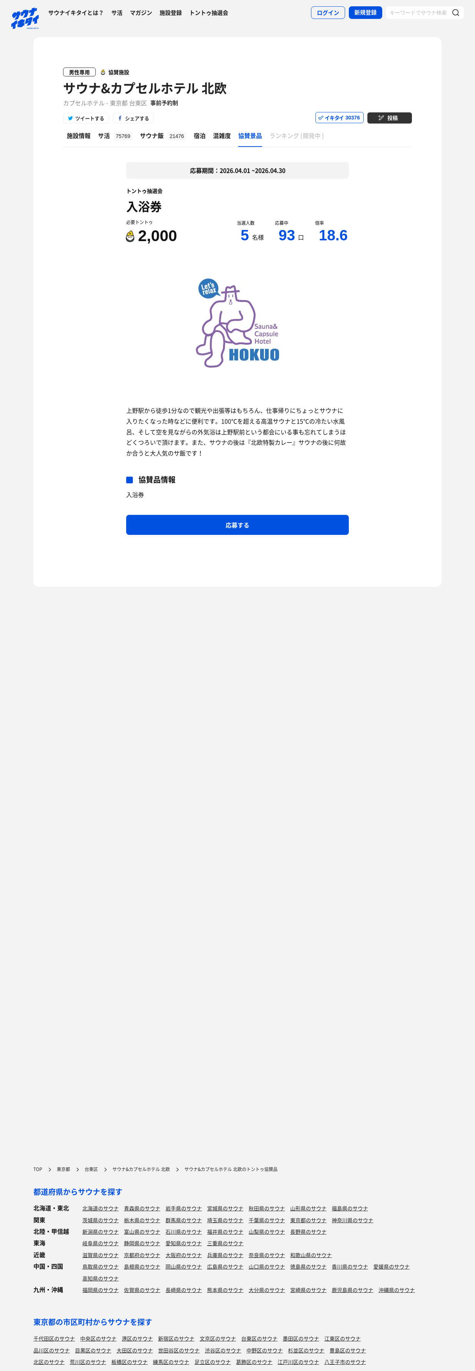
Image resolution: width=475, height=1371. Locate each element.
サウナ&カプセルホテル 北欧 (145, 88)
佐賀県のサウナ (142, 1289)
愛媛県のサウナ (391, 1266)
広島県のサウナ (225, 1266)
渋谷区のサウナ (223, 1350)
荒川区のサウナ (88, 1361)
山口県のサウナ (267, 1266)
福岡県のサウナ (100, 1289)
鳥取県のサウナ (100, 1266)
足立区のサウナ (212, 1361)
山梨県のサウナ (267, 1231)
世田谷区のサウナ (179, 1350)
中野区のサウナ (264, 1350)
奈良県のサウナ (267, 1255)
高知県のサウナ (100, 1278)
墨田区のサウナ (301, 1338)
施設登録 (171, 13)
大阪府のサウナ (184, 1255)
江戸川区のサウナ (298, 1361)
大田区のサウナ (135, 1350)
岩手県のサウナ (184, 1208)
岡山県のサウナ (184, 1266)
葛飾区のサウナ (254, 1361)
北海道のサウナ (100, 1208)
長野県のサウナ (308, 1231)
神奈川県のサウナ (352, 1220)
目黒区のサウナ (93, 1350)
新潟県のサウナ (100, 1231)
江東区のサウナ (342, 1338)
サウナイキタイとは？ (76, 13)
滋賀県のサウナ (100, 1255)
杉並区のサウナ (306, 1350)
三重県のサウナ (225, 1243)
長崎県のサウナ (184, 1289)
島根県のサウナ (142, 1266)
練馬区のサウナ (171, 1361)
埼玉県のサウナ (225, 1220)
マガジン (141, 13)
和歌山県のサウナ (311, 1255)
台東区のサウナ (259, 1338)
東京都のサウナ (308, 1220)
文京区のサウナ (218, 1338)
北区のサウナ (49, 1361)
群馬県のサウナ (184, 1220)
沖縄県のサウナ (397, 1289)
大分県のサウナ (267, 1289)
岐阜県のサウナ (100, 1243)
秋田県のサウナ (267, 1208)
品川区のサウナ (51, 1350)
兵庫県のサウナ (225, 1255)
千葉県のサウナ (267, 1220)
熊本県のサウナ (225, 1289)
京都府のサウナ (142, 1255)
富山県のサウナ (142, 1231)
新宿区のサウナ (176, 1338)
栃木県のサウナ (142, 1220)
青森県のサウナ (142, 1208)
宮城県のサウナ (225, 1208)
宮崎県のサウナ (308, 1289)
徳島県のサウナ (308, 1266)
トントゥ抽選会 (208, 13)
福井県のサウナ (225, 1231)
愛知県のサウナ (184, 1243)
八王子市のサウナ (345, 1361)
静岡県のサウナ (142, 1243)
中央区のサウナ (98, 1338)
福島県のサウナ (350, 1208)
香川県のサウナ (350, 1266)
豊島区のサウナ (348, 1350)
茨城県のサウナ (100, 1220)
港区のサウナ (137, 1338)
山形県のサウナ (308, 1208)
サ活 (116, 13)
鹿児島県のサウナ (352, 1289)
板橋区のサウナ (129, 1361)
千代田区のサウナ (54, 1338)
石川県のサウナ (184, 1231)
